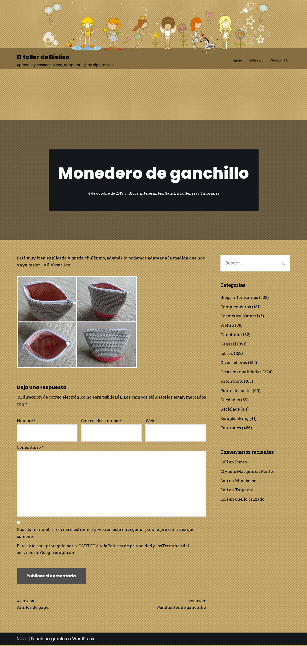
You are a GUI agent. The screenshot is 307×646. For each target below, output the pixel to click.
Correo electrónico (101, 420)
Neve (22, 639)
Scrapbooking (234, 419)
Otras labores (233, 362)
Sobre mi (256, 60)
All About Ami (57, 265)
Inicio (237, 60)
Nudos (275, 60)
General (192, 193)
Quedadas (230, 400)
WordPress (83, 639)
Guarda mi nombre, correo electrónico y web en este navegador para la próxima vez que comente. (105, 533)
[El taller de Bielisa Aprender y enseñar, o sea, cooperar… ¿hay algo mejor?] (65, 60)
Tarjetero (244, 490)
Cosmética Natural (239, 316)
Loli (224, 462)
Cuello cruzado (250, 500)
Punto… (242, 462)
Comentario (30, 447)
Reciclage (230, 409)
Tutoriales (210, 193)
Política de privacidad (130, 546)
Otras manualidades (240, 372)
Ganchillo (174, 193)
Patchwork (231, 381)
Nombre (26, 420)
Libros (226, 353)
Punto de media (236, 391)
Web (149, 420)
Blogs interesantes (146, 193)
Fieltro (227, 325)
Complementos (235, 306)
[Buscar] (286, 60)
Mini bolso (245, 481)
